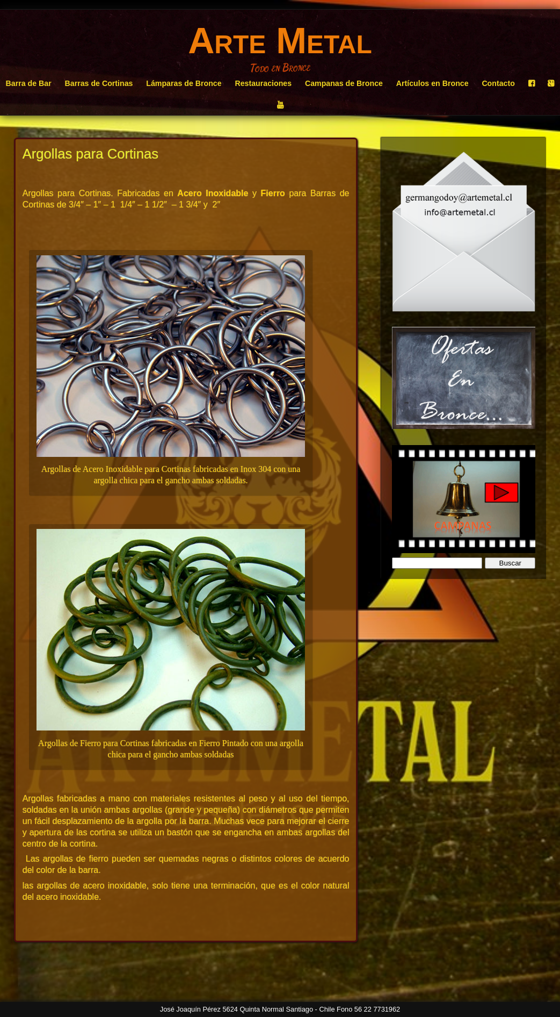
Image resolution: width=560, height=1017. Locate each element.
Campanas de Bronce (344, 83)
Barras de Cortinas (99, 83)
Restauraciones (263, 83)
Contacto (498, 83)
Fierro (273, 193)
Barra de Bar (29, 83)
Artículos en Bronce (432, 83)
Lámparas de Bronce (183, 83)
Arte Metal (280, 40)
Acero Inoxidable (212, 193)
